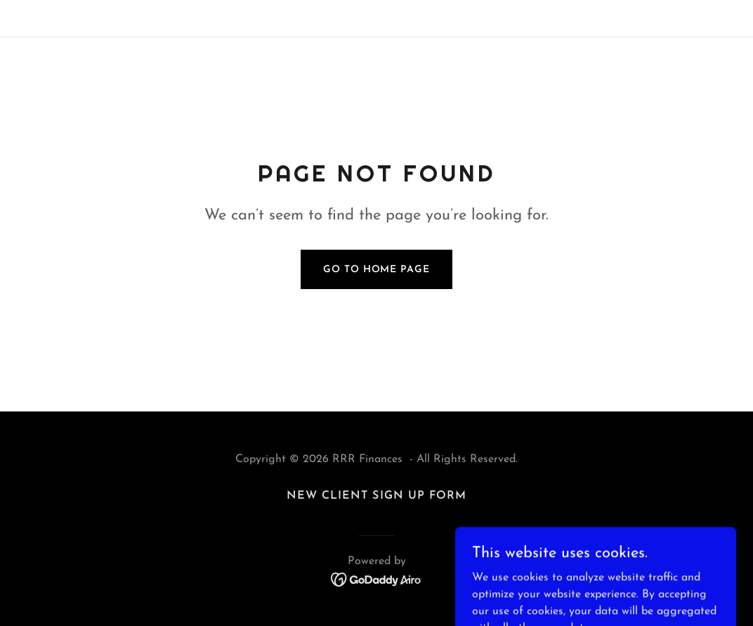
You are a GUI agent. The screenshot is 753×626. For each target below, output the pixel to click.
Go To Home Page (376, 269)
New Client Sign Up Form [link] (376, 496)
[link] (377, 579)
